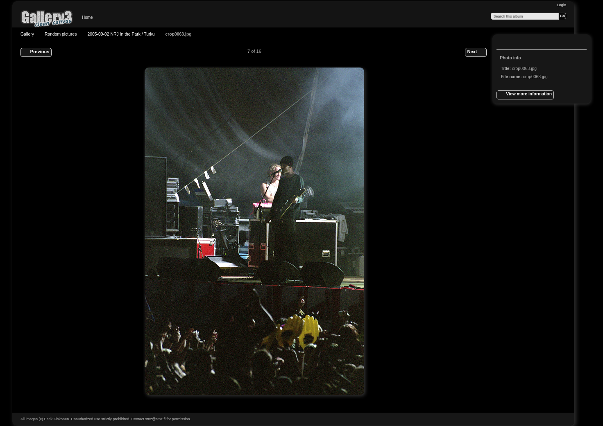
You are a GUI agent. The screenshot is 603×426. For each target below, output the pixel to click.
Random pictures (61, 34)
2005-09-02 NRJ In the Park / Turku (120, 34)
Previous (36, 52)
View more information (525, 95)
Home (87, 17)
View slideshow (521, 42)
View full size (505, 42)
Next (475, 52)
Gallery (27, 34)
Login (561, 5)
